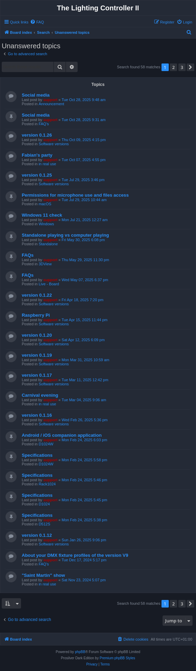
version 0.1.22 (37, 295)
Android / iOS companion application (62, 435)
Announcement (51, 104)
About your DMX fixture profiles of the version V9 (75, 555)
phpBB (80, 652)
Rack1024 (47, 484)
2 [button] (173, 67)
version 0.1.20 (37, 335)
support (50, 100)
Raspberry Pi (36, 315)
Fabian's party (37, 155)
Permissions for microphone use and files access (75, 195)
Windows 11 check (42, 215)
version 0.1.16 (37, 415)
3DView (45, 264)
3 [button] (182, 67)
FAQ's (44, 124)
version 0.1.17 (37, 375)
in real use (47, 164)
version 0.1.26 (37, 135)
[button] (190, 67)
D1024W (46, 444)
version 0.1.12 (37, 535)
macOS (45, 204)
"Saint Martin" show (43, 575)
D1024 (44, 504)
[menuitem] (37, 22)
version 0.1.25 (37, 175)
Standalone (48, 244)
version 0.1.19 (37, 355)
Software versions (54, 144)
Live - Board (49, 284)
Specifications (37, 455)
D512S (44, 524)
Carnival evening (40, 395)
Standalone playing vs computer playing (65, 235)
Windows (46, 224)
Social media (36, 95)
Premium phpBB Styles (117, 658)
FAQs (27, 255)
